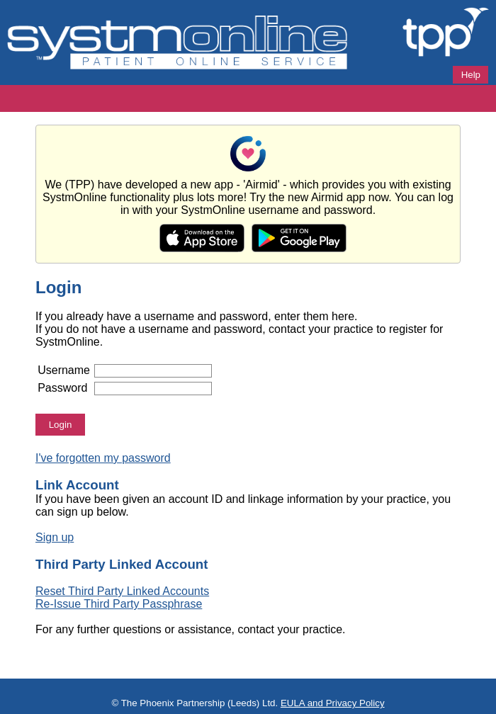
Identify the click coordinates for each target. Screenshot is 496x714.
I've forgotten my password (103, 458)
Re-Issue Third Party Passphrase (118, 604)
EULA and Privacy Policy (333, 703)
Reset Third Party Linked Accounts (122, 591)
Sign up (54, 537)
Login (60, 424)
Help (470, 74)
